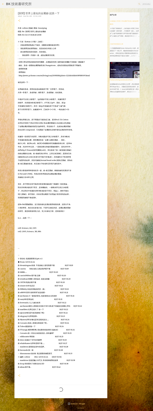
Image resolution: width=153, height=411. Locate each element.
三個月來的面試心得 (116, 44)
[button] (19, 20)
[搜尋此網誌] (140, 4)
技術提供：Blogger (76, 404)
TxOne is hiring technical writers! (121, 80)
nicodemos (81, 408)
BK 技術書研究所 (19, 4)
